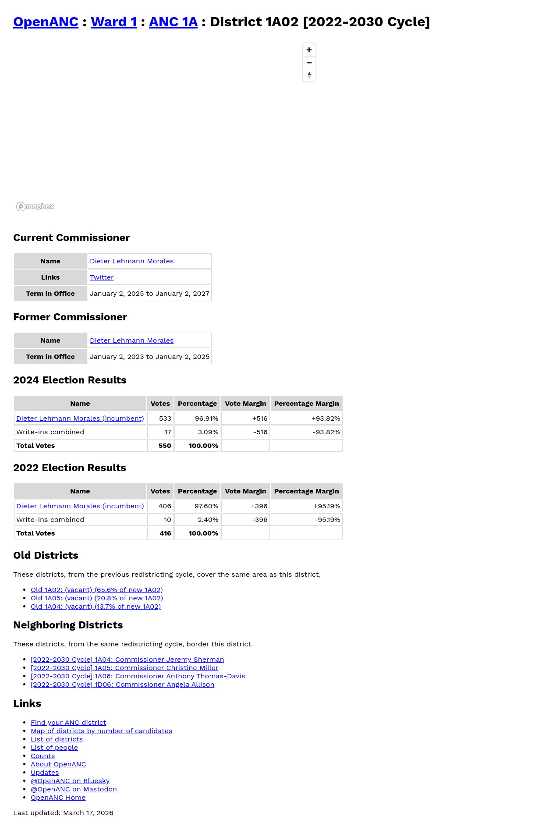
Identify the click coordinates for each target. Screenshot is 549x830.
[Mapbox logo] (35, 207)
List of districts (57, 739)
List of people (54, 747)
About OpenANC (58, 764)
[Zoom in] (309, 49)
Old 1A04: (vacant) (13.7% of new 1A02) (96, 606)
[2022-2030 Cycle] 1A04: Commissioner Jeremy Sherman (127, 659)
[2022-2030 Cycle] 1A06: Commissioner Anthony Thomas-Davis (138, 676)
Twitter (101, 277)
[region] (166, 126)
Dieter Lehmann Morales (132, 261)
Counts (43, 756)
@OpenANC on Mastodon (74, 789)
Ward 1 (114, 21)
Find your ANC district (68, 722)
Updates (45, 772)
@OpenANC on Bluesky (70, 781)
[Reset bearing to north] (309, 75)
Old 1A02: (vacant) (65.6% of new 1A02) (97, 589)
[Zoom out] (309, 62)
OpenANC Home (58, 797)
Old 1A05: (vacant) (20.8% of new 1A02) (97, 598)
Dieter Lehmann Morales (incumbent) (80, 418)
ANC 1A (173, 21)
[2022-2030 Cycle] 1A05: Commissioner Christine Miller (125, 667)
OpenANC (45, 21)
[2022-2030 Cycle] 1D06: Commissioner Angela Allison (122, 684)
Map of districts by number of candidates (101, 731)
